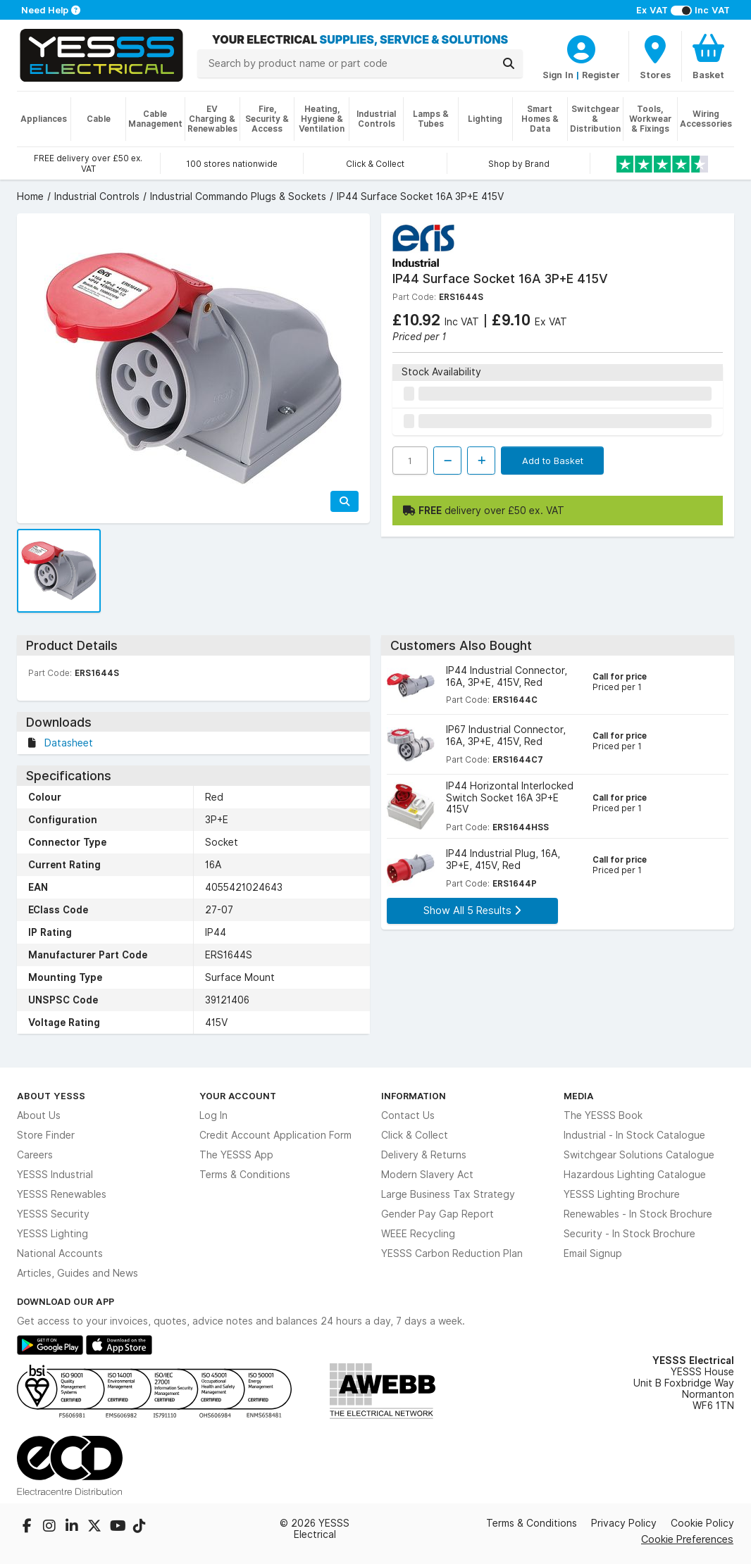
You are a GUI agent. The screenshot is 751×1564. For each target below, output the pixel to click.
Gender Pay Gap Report (437, 1214)
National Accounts (60, 1253)
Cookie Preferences (687, 1539)
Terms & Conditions (244, 1174)
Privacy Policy (624, 1523)
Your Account (237, 1095)
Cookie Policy (702, 1523)
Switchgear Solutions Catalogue (639, 1155)
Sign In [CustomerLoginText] (557, 74)
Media (579, 1095)
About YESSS (51, 1095)
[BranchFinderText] (655, 56)
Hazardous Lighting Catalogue (635, 1174)
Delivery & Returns (423, 1155)
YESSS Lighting (52, 1233)
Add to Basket (552, 460)
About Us (39, 1115)
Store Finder (46, 1135)
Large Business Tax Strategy (448, 1194)
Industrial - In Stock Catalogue (634, 1135)
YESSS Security (53, 1214)
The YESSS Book (603, 1115)
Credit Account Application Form (275, 1135)
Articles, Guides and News (77, 1273)
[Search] (509, 63)
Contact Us (408, 1115)
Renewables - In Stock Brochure (638, 1214)
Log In (213, 1115)
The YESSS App (236, 1155)
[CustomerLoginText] (581, 47)
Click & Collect (414, 1135)
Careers (35, 1155)
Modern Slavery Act (427, 1174)
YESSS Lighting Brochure (622, 1194)
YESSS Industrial (55, 1174)
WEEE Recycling (418, 1233)
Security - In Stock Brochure (629, 1233)
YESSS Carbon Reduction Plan (452, 1253)
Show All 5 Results (472, 910)
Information (413, 1095)
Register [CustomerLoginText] (601, 74)
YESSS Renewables (61, 1194)
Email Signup (593, 1253)
